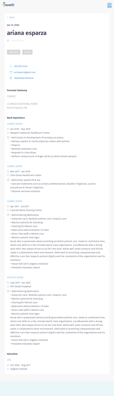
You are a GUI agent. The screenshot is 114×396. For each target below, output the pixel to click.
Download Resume (24, 78)
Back (12, 17)
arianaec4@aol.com (25, 72)
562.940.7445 (20, 66)
